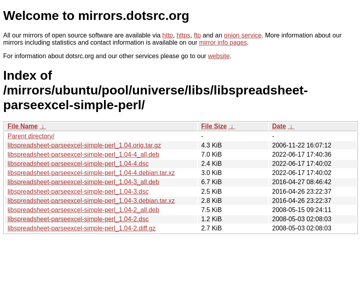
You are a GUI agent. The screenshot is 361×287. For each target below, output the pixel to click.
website (219, 56)
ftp (197, 35)
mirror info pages (223, 42)
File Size (214, 126)
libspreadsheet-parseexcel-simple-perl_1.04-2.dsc (78, 219)
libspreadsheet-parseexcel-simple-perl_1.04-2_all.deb (83, 209)
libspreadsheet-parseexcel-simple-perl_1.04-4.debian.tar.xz (91, 172)
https (183, 35)
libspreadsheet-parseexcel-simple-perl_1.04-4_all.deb (83, 154)
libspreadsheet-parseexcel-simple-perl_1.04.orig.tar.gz (84, 145)
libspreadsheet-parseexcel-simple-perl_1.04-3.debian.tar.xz (91, 200)
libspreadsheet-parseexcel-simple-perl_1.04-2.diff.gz (81, 228)
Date (279, 126)
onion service (242, 35)
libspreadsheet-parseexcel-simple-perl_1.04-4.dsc (78, 163)
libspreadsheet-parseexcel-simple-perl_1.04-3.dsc (78, 191)
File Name (23, 126)
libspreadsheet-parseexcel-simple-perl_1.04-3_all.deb (83, 182)
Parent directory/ (31, 136)
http (167, 35)
